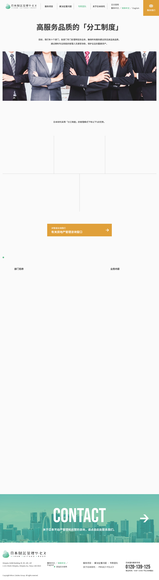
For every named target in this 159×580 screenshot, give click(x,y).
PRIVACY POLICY (106, 567)
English (135, 8)
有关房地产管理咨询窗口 (66, 230)
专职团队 (82, 6)
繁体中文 (115, 8)
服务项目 (49, 6)
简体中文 (126, 8)
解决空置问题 (65, 6)
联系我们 (151, 8)
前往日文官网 (61, 567)
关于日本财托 (99, 6)
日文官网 (115, 5)
